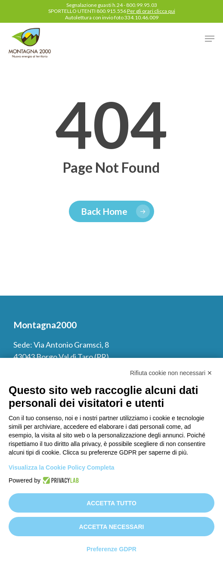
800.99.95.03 (141, 5)
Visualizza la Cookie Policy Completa (62, 467)
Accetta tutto (111, 503)
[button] (209, 38)
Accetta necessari (111, 526)
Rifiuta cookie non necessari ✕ (171, 373)
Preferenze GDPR (111, 549)
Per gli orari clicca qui (151, 11)
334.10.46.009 (141, 17)
